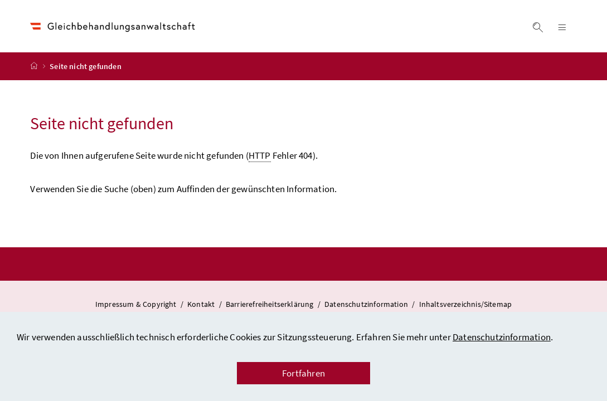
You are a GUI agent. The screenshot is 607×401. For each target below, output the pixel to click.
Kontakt (201, 304)
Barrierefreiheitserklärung (270, 304)
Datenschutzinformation (502, 337)
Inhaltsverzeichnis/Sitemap (465, 304)
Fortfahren (303, 373)
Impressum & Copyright (136, 304)
